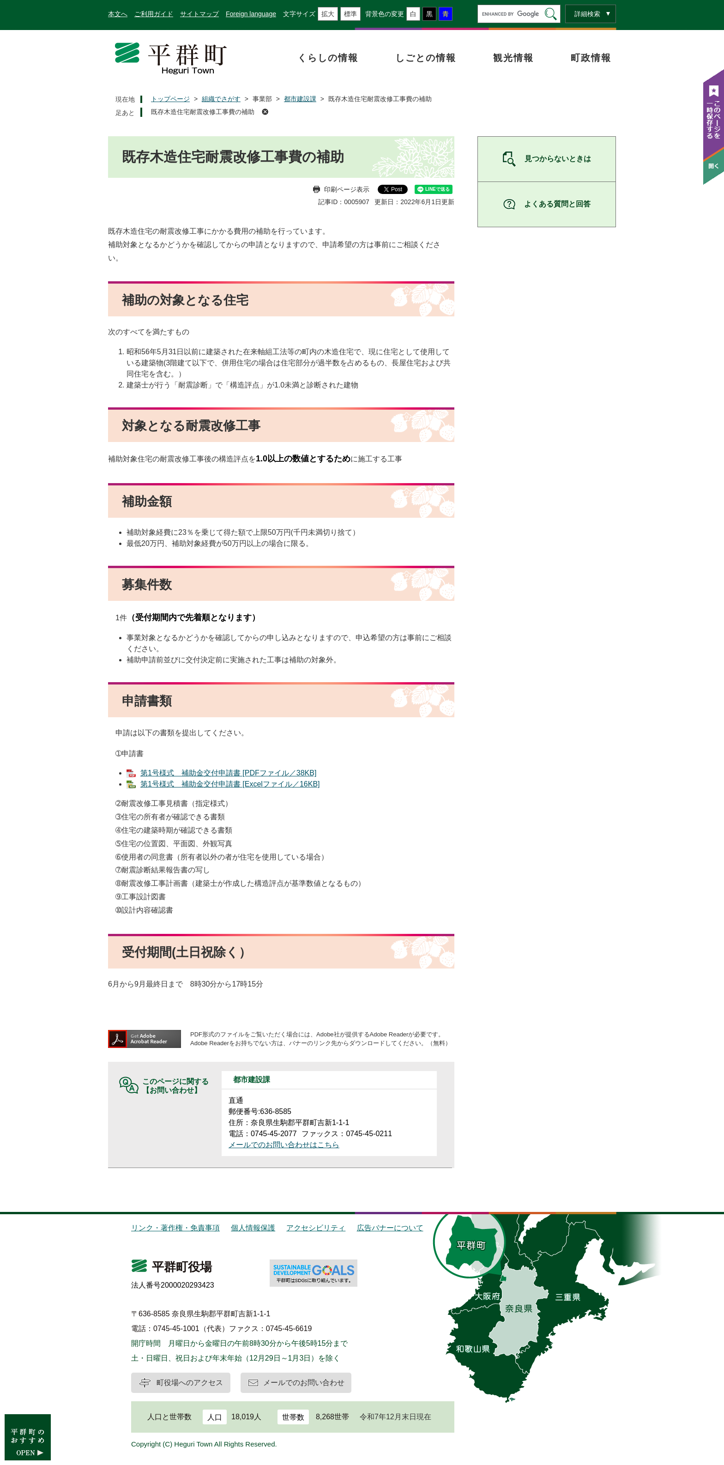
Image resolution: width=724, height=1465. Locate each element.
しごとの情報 (425, 58)
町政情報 (591, 58)
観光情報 (513, 58)
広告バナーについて (390, 1228)
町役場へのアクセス (190, 1382)
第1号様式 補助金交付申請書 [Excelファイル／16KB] (230, 784)
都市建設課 (300, 99)
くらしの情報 (327, 58)
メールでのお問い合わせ (303, 1382)
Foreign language (251, 14)
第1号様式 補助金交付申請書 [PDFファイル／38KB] (228, 773)
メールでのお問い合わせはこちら (284, 1145)
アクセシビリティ (315, 1228)
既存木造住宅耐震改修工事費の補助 (202, 111)
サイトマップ (199, 14)
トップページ (170, 99)
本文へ (117, 14)
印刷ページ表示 (346, 189)
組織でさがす (221, 99)
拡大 (327, 14)
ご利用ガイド (153, 14)
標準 (350, 14)
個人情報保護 (253, 1228)
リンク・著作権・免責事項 (175, 1228)
